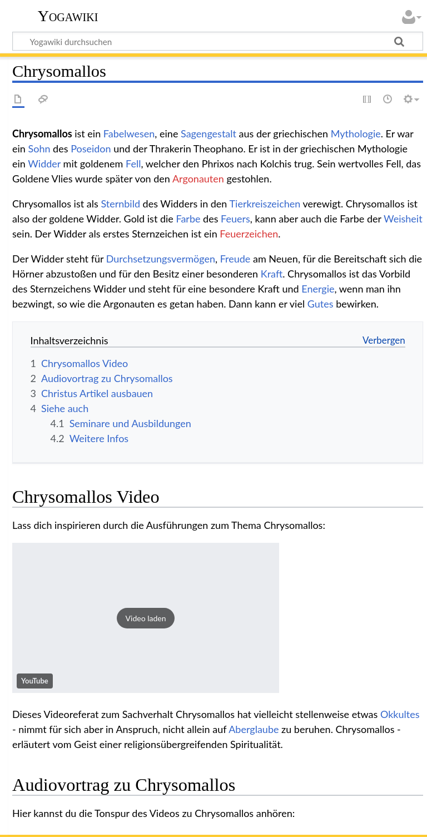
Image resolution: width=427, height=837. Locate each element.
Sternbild (120, 203)
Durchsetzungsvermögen (160, 258)
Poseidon (91, 148)
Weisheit (403, 218)
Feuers (235, 218)
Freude (235, 258)
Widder (44, 163)
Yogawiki (68, 16)
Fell (133, 163)
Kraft (271, 274)
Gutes (320, 304)
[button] (145, 618)
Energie (317, 289)
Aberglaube (254, 729)
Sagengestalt (208, 133)
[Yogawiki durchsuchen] (218, 41)
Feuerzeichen (249, 233)
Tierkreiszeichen (264, 203)
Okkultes (400, 714)
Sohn (39, 148)
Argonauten (198, 178)
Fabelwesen (129, 133)
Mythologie (356, 133)
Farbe (188, 218)
